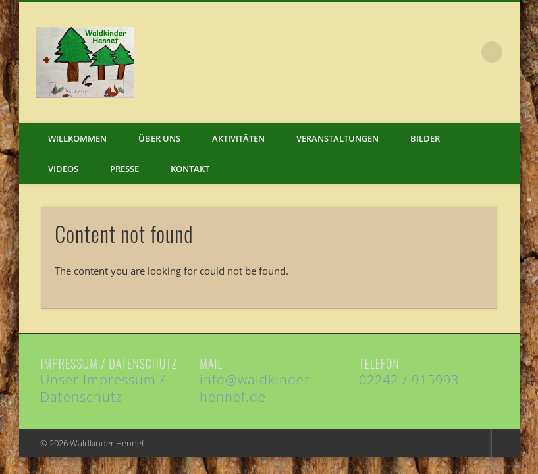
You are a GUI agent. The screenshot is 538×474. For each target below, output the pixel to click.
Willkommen (77, 138)
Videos (63, 168)
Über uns (159, 138)
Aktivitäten (238, 138)
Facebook (464, 52)
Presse (124, 168)
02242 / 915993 (409, 379)
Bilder (425, 138)
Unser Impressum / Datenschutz (102, 388)
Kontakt (190, 168)
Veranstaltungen (337, 138)
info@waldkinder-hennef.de (257, 388)
